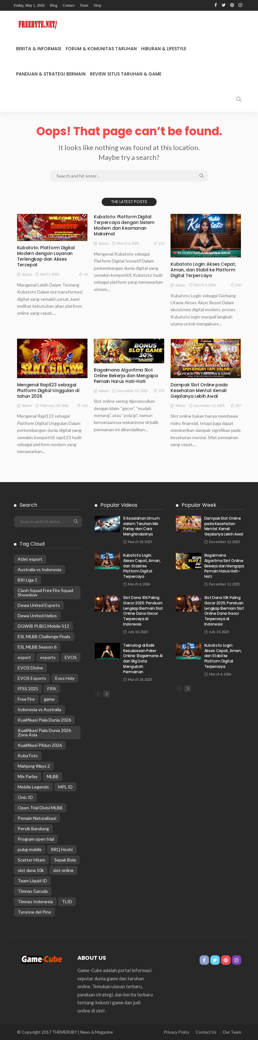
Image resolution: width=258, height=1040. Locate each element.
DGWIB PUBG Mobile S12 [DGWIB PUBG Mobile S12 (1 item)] (43, 626)
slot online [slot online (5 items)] (63, 870)
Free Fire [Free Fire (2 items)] (26, 699)
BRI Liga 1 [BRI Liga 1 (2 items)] (27, 580)
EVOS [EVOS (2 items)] (71, 657)
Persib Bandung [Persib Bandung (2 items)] (33, 828)
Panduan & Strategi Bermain (51, 74)
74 (83, 274)
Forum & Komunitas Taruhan (101, 48)
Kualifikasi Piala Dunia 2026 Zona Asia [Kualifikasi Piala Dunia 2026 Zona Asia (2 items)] (44, 732)
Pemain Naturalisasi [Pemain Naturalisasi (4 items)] (37, 818)
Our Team (232, 1032)
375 (159, 390)
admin (27, 274)
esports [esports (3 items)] (48, 657)
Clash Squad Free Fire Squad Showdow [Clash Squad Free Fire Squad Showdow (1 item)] (45, 592)
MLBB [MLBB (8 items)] (52, 776)
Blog (53, 5)
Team (84, 5)
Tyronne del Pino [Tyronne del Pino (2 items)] (34, 912)
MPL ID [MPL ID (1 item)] (65, 786)
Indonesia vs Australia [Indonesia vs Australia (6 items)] (39, 709)
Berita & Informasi (38, 48)
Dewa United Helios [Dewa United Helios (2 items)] (37, 615)
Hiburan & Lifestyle (163, 48)
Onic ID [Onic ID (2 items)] (25, 797)
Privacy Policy (176, 1032)
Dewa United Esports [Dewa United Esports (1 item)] (39, 605)
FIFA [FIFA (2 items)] (51, 688)
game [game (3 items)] (49, 699)
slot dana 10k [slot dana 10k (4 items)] (31, 870)
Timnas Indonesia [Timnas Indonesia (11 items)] (35, 901)
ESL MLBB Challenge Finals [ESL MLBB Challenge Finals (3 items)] (44, 636)
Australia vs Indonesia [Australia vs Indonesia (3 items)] (39, 569)
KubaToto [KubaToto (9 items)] (28, 755)
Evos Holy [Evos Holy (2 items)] (65, 678)
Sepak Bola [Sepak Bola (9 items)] (65, 859)
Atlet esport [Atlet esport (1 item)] (30, 559)
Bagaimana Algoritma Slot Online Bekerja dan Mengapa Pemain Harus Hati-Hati (126, 375)
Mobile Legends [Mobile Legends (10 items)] (33, 786)
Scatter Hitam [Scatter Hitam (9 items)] (31, 859)
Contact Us (206, 1032)
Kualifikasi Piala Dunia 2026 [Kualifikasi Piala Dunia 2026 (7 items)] (44, 720)
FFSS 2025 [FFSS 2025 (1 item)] (28, 688)
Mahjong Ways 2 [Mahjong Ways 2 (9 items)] (34, 766)
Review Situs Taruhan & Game (125, 74)
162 (82, 405)
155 (159, 243)
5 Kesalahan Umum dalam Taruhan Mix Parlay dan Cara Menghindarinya (141, 526)
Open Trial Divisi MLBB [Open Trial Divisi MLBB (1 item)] (40, 807)
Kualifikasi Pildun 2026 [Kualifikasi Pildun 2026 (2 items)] (40, 745)
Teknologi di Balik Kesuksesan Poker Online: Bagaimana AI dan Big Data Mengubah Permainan (143, 658)
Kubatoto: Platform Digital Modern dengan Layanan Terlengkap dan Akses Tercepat (46, 256)
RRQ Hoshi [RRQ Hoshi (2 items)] (62, 849)
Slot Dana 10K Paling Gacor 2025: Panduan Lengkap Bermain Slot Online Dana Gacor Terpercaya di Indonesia (143, 611)
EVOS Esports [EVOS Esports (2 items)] (32, 678)
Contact (68, 5)
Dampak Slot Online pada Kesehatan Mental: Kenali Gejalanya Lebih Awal (199, 390)
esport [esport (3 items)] (24, 657)
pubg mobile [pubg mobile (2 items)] (30, 849)
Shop (97, 5)
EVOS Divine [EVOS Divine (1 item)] (30, 667)
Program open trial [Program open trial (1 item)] (36, 839)
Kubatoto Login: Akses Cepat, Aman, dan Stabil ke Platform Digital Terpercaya (203, 270)
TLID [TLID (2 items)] (67, 901)
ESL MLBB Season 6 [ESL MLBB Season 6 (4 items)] (37, 647)
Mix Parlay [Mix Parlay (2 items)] (28, 776)
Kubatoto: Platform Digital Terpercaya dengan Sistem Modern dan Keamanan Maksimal (124, 225)
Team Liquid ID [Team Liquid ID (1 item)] (32, 880)
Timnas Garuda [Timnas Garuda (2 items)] (33, 891)
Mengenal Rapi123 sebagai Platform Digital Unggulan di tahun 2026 (48, 390)
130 (236, 284)
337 (236, 405)
